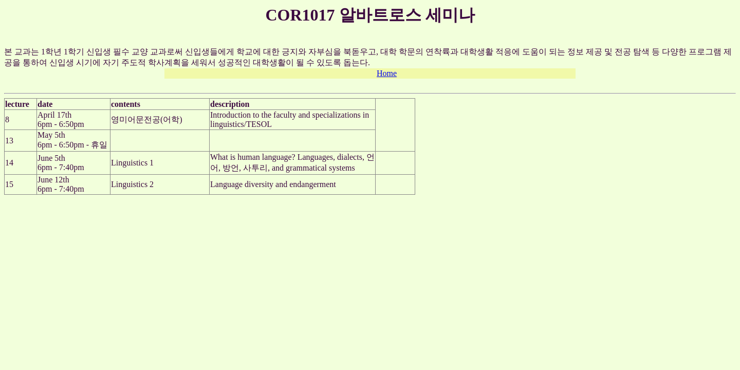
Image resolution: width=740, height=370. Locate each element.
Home (387, 73)
